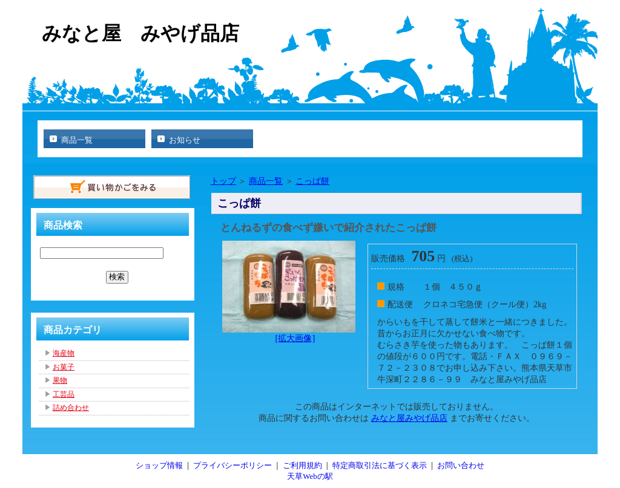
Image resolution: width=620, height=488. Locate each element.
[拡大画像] (295, 338)
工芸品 (63, 394)
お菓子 (63, 367)
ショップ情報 (159, 465)
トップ (223, 181)
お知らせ (184, 140)
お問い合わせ (460, 465)
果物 (60, 380)
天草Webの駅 (310, 476)
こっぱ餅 (312, 181)
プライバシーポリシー (232, 465)
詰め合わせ (71, 407)
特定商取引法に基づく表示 (379, 465)
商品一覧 (77, 140)
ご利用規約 (302, 465)
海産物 (63, 353)
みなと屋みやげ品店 (409, 418)
